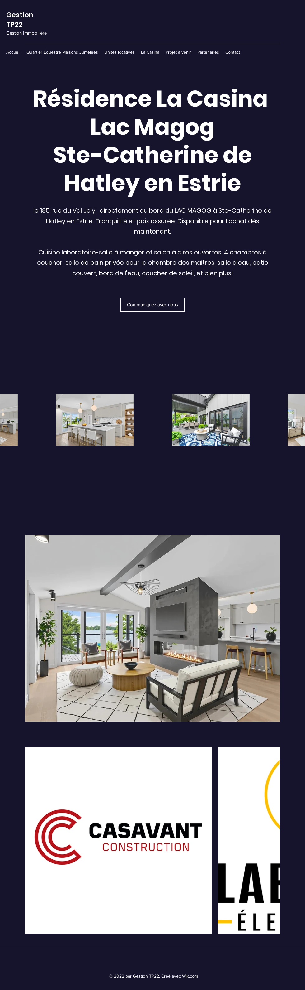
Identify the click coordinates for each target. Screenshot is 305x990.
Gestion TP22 (19, 19)
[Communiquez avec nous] (152, 305)
